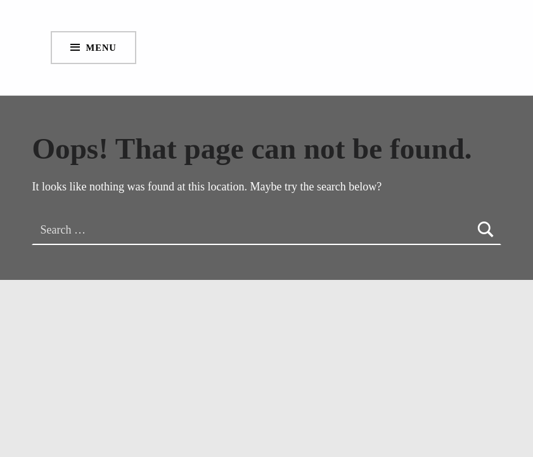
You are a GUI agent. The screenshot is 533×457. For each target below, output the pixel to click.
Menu (101, 48)
